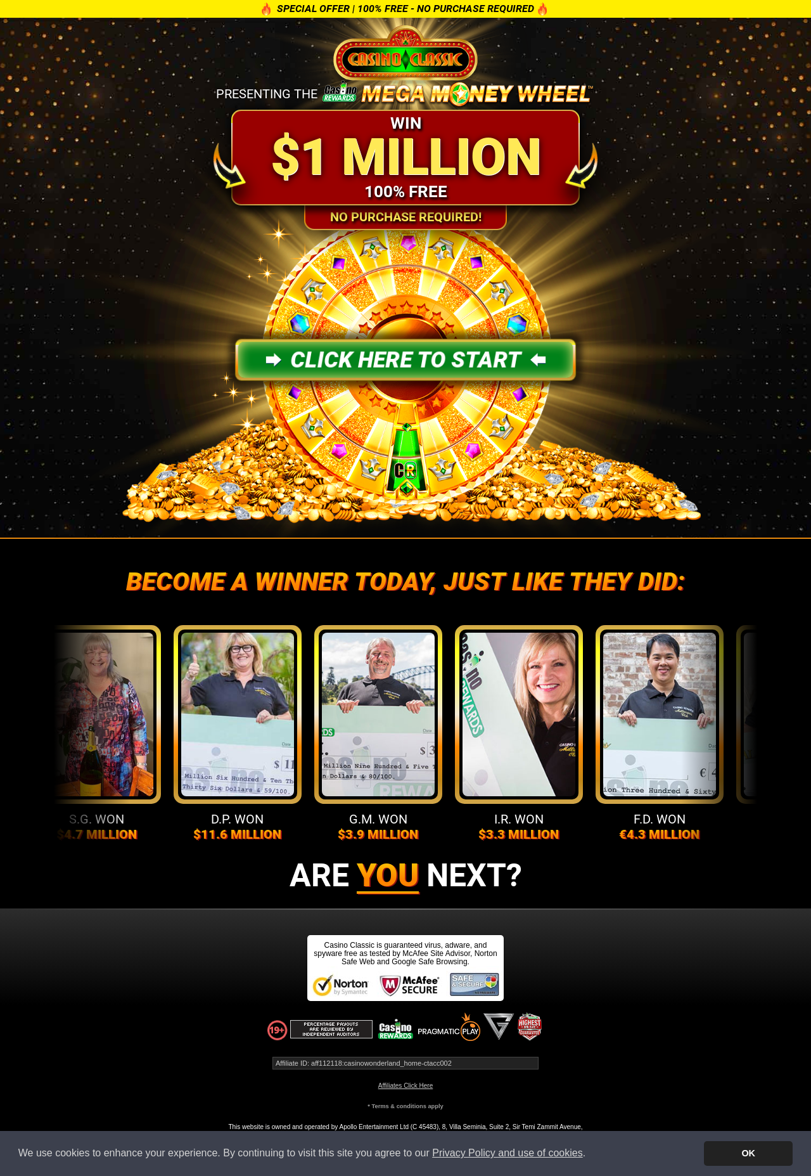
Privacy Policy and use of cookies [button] (507, 1152)
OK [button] (748, 1153)
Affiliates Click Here (405, 1085)
